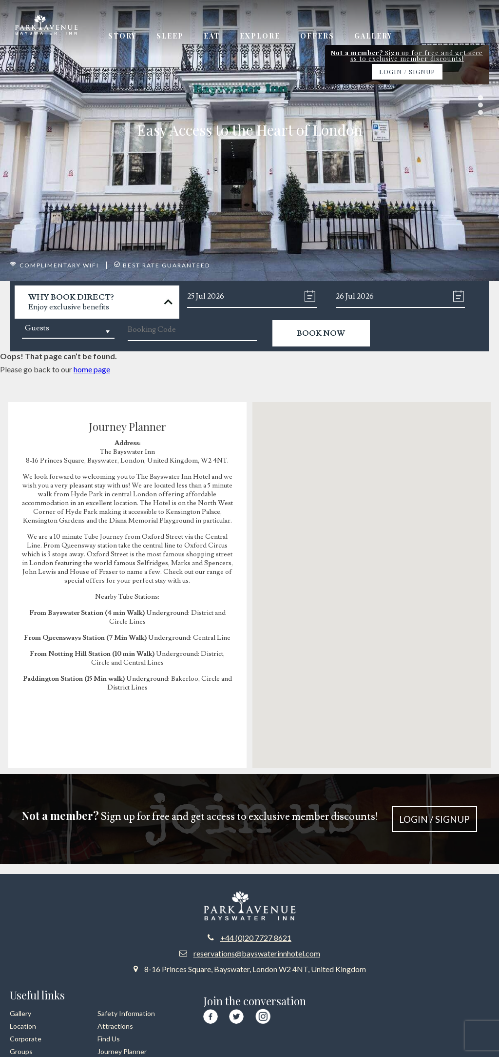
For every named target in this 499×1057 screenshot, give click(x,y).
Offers (321, 36)
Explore (263, 36)
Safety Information (126, 1013)
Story (122, 36)
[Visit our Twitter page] (236, 1015)
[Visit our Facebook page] (210, 1015)
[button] (371, 577)
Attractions (115, 1026)
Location (23, 1026)
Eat (214, 36)
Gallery (378, 36)
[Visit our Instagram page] (263, 1014)
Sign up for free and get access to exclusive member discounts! (250, 820)
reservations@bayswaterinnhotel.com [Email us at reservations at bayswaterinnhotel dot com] (256, 953)
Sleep (171, 36)
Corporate (25, 1039)
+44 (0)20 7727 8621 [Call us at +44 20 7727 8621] (255, 937)
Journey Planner (122, 1051)
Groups (21, 1051)
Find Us (108, 1039)
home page (92, 369)
